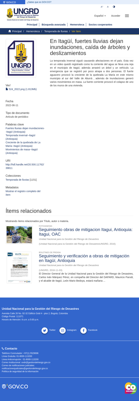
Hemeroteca (77, 24)
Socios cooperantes (100, 24)
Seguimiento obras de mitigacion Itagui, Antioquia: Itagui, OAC (86, 231)
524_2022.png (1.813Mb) (21, 89)
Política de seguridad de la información (20, 371)
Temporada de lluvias (56, 31)
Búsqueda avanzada (54, 24)
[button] (100, 15)
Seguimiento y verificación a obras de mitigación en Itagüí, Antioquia (84, 258)
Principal (32, 24)
